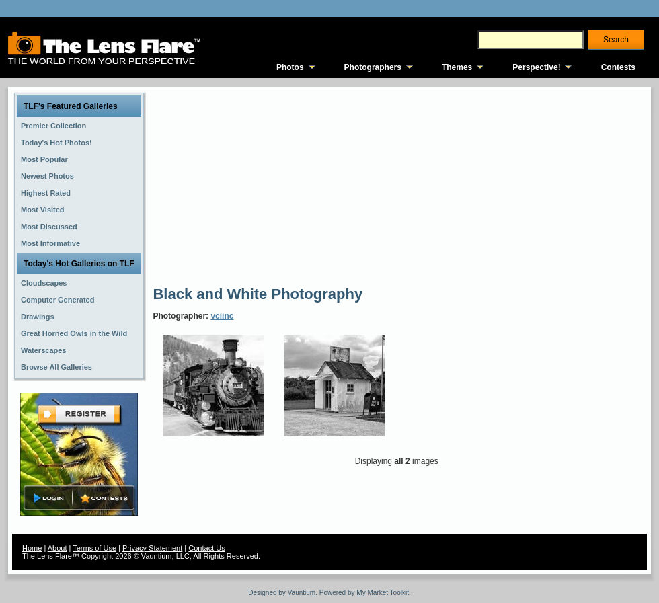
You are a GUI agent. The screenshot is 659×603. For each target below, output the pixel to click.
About (57, 548)
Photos (290, 67)
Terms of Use (94, 548)
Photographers (372, 67)
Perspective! (536, 67)
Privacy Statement (152, 548)
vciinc (221, 316)
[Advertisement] (378, 185)
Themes (457, 67)
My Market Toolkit (382, 592)
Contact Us (206, 548)
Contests (618, 67)
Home (32, 548)
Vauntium (302, 592)
